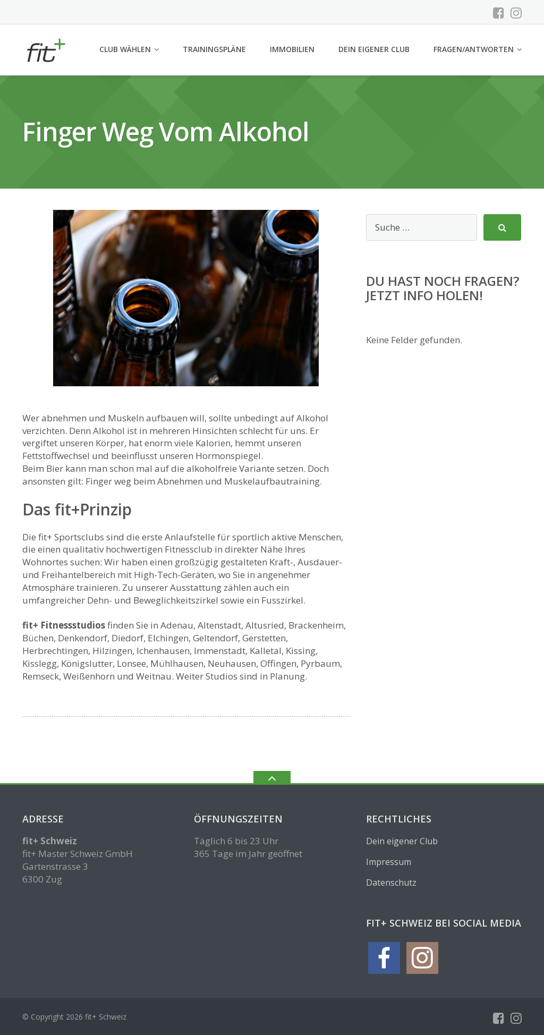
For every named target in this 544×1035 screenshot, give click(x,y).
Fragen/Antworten (474, 49)
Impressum (388, 862)
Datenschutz (391, 882)
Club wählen (125, 49)
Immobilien (292, 49)
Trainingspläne (214, 49)
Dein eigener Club (374, 49)
